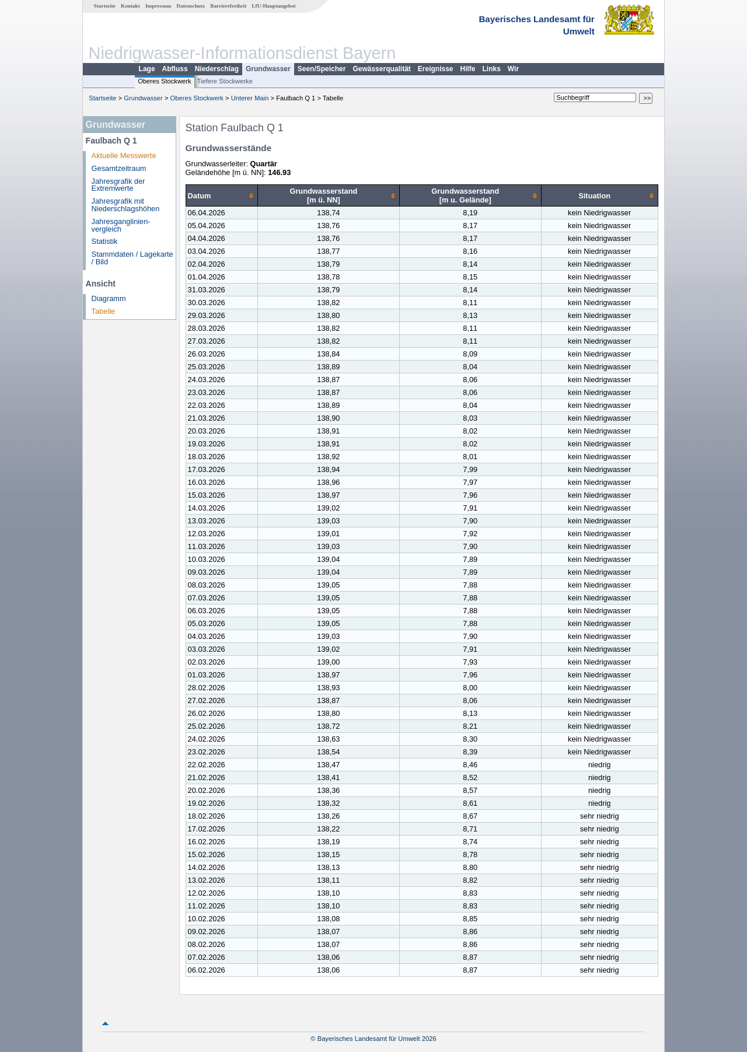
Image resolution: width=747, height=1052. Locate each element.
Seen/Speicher (322, 69)
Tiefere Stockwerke (225, 81)
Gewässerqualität (381, 69)
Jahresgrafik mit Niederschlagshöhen (126, 205)
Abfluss (175, 69)
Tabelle (104, 311)
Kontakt (130, 6)
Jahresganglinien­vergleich (121, 225)
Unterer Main (250, 98)
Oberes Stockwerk (164, 81)
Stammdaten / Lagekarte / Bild (132, 258)
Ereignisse (435, 69)
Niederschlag (217, 69)
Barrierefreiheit (228, 6)
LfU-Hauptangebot (273, 6)
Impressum (158, 6)
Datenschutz (191, 6)
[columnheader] (221, 196)
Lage (147, 69)
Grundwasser (268, 69)
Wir (513, 69)
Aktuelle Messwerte (124, 155)
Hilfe (468, 69)
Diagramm (109, 298)
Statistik (105, 241)
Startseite (105, 6)
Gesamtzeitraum (119, 168)
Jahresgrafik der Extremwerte (118, 185)
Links (492, 69)
